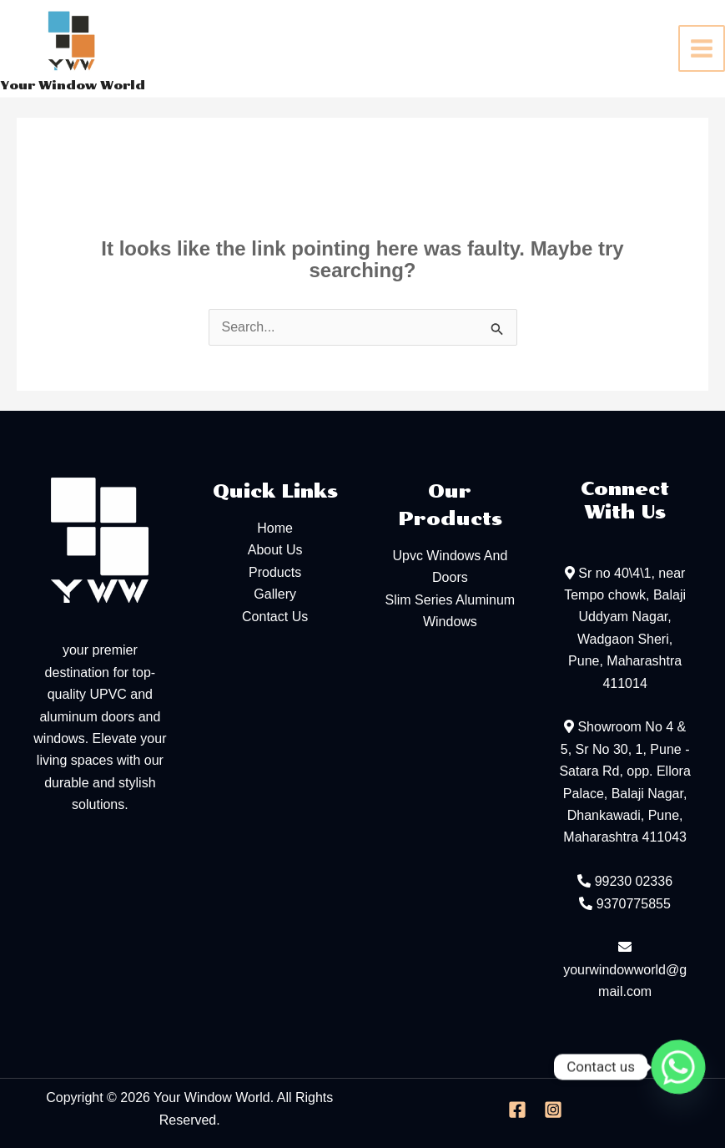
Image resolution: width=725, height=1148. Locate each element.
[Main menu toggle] (701, 48)
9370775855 (634, 904)
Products (275, 572)
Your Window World (72, 85)
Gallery (275, 594)
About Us (275, 550)
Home (275, 528)
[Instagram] (553, 1109)
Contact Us (275, 616)
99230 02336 (633, 881)
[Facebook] (517, 1109)
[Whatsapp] (678, 1067)
